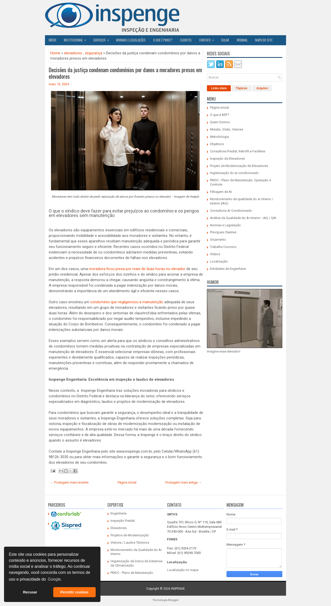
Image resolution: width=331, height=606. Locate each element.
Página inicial (127, 482)
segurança (93, 53)
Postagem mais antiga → (183, 482)
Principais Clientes (223, 232)
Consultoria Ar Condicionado (231, 210)
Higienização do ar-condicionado (234, 173)
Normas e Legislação (225, 225)
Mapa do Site (263, 39)
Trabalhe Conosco (223, 247)
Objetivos (217, 144)
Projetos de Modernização (130, 535)
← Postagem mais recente (69, 482)
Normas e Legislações (131, 39)
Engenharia (119, 513)
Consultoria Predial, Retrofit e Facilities (237, 151)
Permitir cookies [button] (74, 592)
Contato (208, 38)
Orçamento (218, 239)
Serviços (102, 38)
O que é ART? (219, 115)
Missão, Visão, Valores (226, 129)
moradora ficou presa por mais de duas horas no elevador (137, 269)
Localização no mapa (182, 570)
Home (55, 53)
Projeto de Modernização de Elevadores (239, 166)
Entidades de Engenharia (228, 269)
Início (52, 39)
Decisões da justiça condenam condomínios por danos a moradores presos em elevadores (125, 72)
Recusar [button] (30, 592)
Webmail (242, 39)
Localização (219, 261)
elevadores (73, 53)
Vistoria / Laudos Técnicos (130, 542)
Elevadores (119, 528)
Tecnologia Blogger (165, 600)
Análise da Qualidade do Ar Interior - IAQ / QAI (243, 218)
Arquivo (262, 88)
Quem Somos (220, 122)
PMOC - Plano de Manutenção (132, 573)
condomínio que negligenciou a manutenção (126, 302)
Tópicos (241, 88)
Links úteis (219, 88)
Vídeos (215, 254)
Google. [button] (55, 579)
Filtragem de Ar (221, 192)
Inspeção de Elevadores (227, 158)
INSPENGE (178, 588)
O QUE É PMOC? (163, 39)
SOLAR (225, 39)
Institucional (76, 38)
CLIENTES (186, 39)
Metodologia (219, 137)
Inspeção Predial (123, 521)
